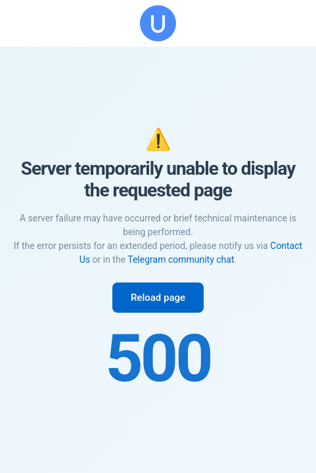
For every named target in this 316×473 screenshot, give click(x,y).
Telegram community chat (180, 259)
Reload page (158, 298)
